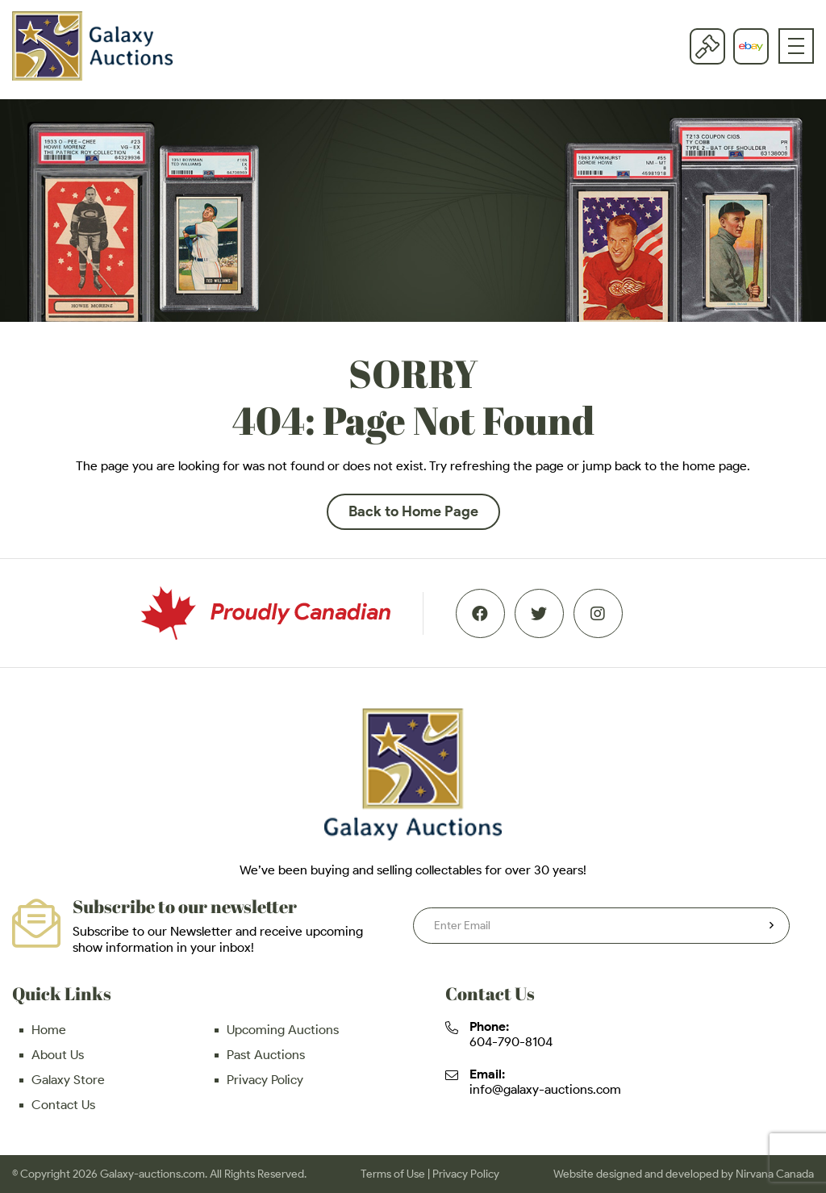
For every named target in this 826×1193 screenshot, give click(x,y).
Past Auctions (266, 1054)
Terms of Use (393, 1174)
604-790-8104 (511, 1041)
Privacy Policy (265, 1079)
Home (48, 1029)
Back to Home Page (413, 511)
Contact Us (63, 1104)
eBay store (751, 46)
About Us (57, 1054)
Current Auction (707, 46)
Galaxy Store (68, 1079)
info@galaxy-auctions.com (545, 1089)
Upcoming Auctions (283, 1029)
